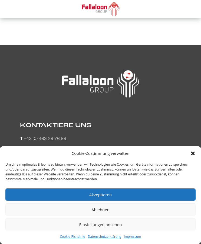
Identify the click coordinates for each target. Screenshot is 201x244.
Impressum (132, 236)
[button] (193, 153)
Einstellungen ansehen (100, 224)
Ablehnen (100, 209)
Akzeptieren (100, 194)
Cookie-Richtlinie (72, 236)
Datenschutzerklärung (104, 236)
